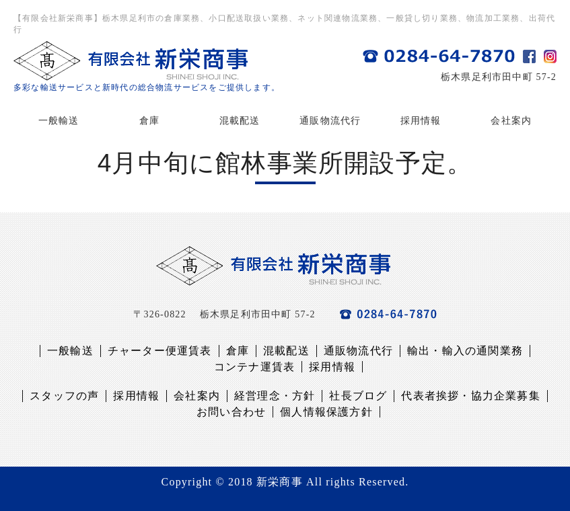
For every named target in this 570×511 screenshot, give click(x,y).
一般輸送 (58, 121)
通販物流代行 (330, 121)
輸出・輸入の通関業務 (465, 350)
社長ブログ (358, 395)
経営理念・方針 (274, 395)
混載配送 (239, 121)
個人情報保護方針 (326, 412)
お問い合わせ (231, 412)
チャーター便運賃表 (160, 350)
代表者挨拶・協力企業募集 (470, 395)
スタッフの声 (64, 395)
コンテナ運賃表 (254, 366)
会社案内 (511, 121)
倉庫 (149, 121)
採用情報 (420, 121)
